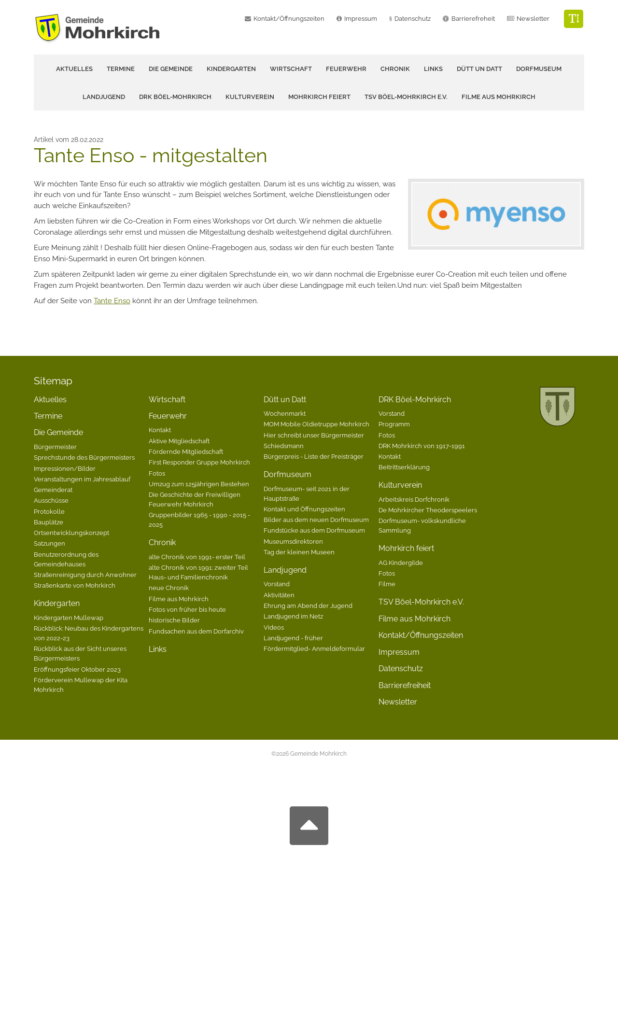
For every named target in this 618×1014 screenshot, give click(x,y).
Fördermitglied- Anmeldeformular (314, 648)
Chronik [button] (395, 68)
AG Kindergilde (401, 562)
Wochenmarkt (285, 413)
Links (433, 68)
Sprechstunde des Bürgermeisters (84, 457)
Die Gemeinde (58, 432)
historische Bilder (174, 620)
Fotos (157, 473)
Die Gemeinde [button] (171, 68)
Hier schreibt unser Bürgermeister (314, 435)
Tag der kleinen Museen (299, 552)
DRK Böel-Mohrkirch (415, 399)
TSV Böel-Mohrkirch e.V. (406, 96)
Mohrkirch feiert (406, 548)
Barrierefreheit (473, 18)
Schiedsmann (284, 446)
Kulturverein (400, 485)
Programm (394, 424)
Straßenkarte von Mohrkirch (74, 585)
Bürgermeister (55, 447)
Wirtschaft (291, 68)
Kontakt (160, 430)
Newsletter (533, 18)
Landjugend (285, 570)
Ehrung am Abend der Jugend (308, 605)
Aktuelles (74, 68)
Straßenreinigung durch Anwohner (85, 574)
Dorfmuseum (287, 474)
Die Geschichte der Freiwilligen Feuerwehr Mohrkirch (194, 499)
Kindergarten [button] (231, 68)
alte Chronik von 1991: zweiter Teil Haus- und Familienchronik (198, 572)
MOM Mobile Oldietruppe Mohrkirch (316, 424)
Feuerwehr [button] (346, 68)
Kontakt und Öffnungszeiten (304, 509)
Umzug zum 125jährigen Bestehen (199, 484)
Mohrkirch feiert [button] (319, 96)
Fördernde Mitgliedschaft (186, 451)
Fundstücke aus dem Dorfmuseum (314, 530)
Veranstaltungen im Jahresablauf (82, 479)
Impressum (360, 18)
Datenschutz (412, 18)
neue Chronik (169, 588)
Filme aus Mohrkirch (498, 96)
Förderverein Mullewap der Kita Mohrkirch (80, 684)
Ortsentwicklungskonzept (71, 532)
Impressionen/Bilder (65, 468)
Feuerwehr (168, 416)
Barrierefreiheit (405, 685)
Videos (274, 627)
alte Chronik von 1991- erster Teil (197, 557)
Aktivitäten (279, 595)
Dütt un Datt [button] (479, 68)
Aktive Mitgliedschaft (179, 441)
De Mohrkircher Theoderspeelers (428, 510)
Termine (121, 68)
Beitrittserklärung (404, 467)
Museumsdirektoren (293, 541)
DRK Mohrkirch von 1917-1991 (422, 446)
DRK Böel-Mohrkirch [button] (175, 96)
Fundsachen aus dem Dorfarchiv (196, 631)
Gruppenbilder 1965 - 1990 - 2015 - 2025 (199, 519)
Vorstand (277, 584)
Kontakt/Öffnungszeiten (288, 18)
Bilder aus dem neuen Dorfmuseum (316, 519)
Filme (387, 584)
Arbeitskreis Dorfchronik (414, 499)
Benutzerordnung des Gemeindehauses (66, 559)
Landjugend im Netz (293, 616)
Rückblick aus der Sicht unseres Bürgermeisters (80, 653)
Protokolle (49, 511)
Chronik (162, 542)
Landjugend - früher (293, 638)
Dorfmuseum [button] (539, 68)
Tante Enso (112, 300)
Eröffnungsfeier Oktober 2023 (77, 669)
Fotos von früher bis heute (187, 609)
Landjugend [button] (104, 96)
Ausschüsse (51, 500)
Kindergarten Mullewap (68, 617)
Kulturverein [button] (249, 96)
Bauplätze (48, 522)
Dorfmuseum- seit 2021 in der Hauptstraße (307, 493)
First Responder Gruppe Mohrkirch (199, 462)
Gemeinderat (53, 489)
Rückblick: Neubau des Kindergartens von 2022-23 (88, 633)
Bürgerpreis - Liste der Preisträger (314, 456)
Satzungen (49, 543)
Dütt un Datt (285, 399)
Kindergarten (57, 603)
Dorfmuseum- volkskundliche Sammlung (422, 525)
